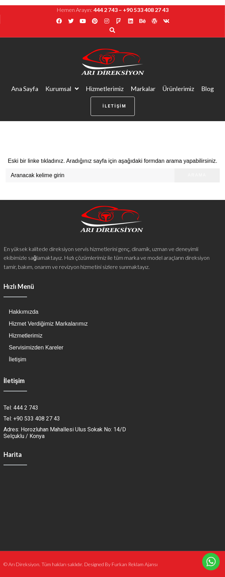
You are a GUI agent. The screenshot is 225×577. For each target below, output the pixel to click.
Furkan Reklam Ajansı (135, 564)
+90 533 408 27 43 (145, 9)
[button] (113, 106)
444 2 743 (105, 9)
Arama (197, 175)
